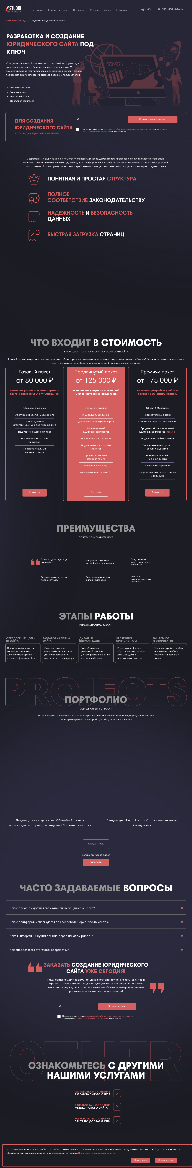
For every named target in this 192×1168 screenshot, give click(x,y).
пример (171, 432)
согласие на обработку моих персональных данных (127, 129)
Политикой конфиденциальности (97, 132)
